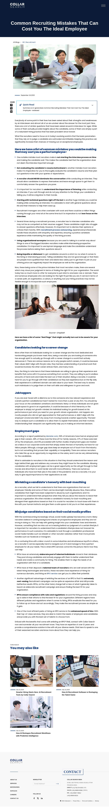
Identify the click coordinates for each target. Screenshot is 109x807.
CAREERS (13, 795)
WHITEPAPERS (14, 787)
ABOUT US (13, 780)
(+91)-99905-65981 (77, 791)
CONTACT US (14, 799)
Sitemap (97, 801)
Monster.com (52, 436)
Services (13, 784)
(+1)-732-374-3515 (77, 788)
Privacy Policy (76, 801)
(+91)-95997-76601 (75, 793)
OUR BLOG (13, 791)
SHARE (12, 103)
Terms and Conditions (87, 801)
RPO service (52, 574)
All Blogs (16, 43)
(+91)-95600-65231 (72, 796)
